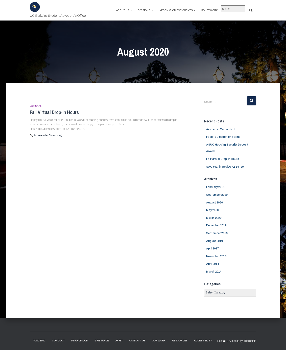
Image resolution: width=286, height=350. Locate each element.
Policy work (209, 10)
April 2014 (212, 263)
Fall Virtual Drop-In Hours (54, 112)
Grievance (102, 340)
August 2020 (214, 202)
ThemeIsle (249, 340)
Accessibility (203, 340)
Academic (39, 340)
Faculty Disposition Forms (223, 136)
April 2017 (212, 248)
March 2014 (214, 271)
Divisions (145, 10)
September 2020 (217, 194)
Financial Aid (79, 340)
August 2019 (214, 241)
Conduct (58, 340)
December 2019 (216, 225)
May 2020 (212, 210)
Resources (179, 340)
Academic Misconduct (220, 129)
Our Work (158, 340)
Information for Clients (177, 10)
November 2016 (216, 256)
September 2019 (217, 233)
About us (124, 10)
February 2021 (215, 187)
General (35, 105)
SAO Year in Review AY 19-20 (225, 166)
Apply (119, 340)
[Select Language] (233, 8)
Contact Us (137, 340)
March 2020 (213, 217)
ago (56, 135)
